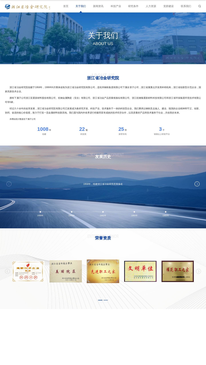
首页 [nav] (65, 6)
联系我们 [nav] (186, 6)
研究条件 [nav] (133, 6)
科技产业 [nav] (116, 6)
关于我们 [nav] (81, 6)
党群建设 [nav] (168, 6)
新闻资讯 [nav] (98, 6)
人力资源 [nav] (151, 6)
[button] (197, 184)
